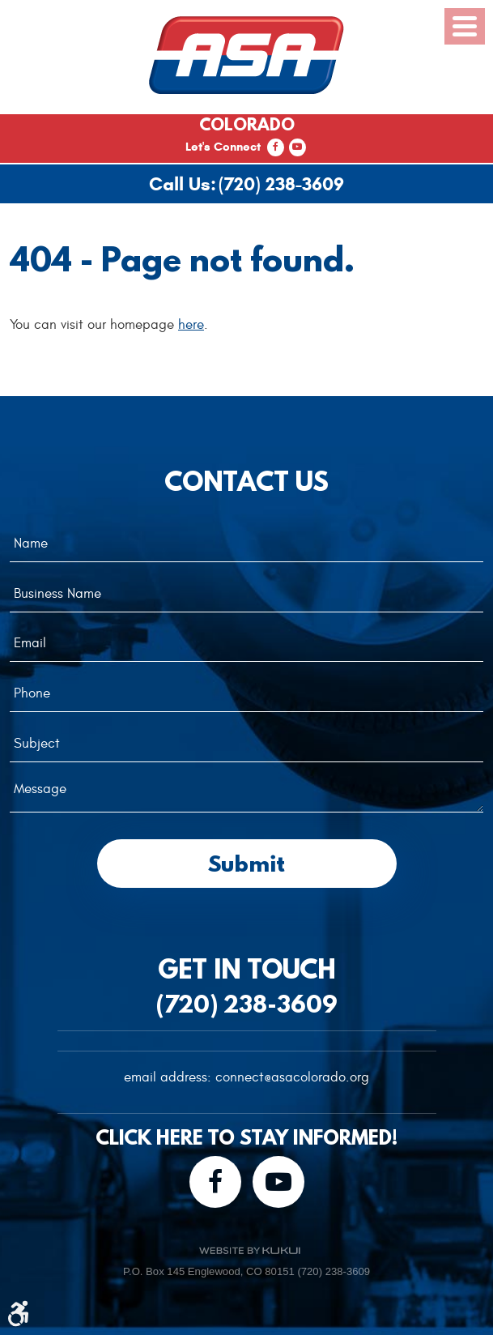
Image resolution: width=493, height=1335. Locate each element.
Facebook (275, 147)
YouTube (297, 147)
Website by (249, 1250)
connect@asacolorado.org (292, 1077)
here (191, 325)
